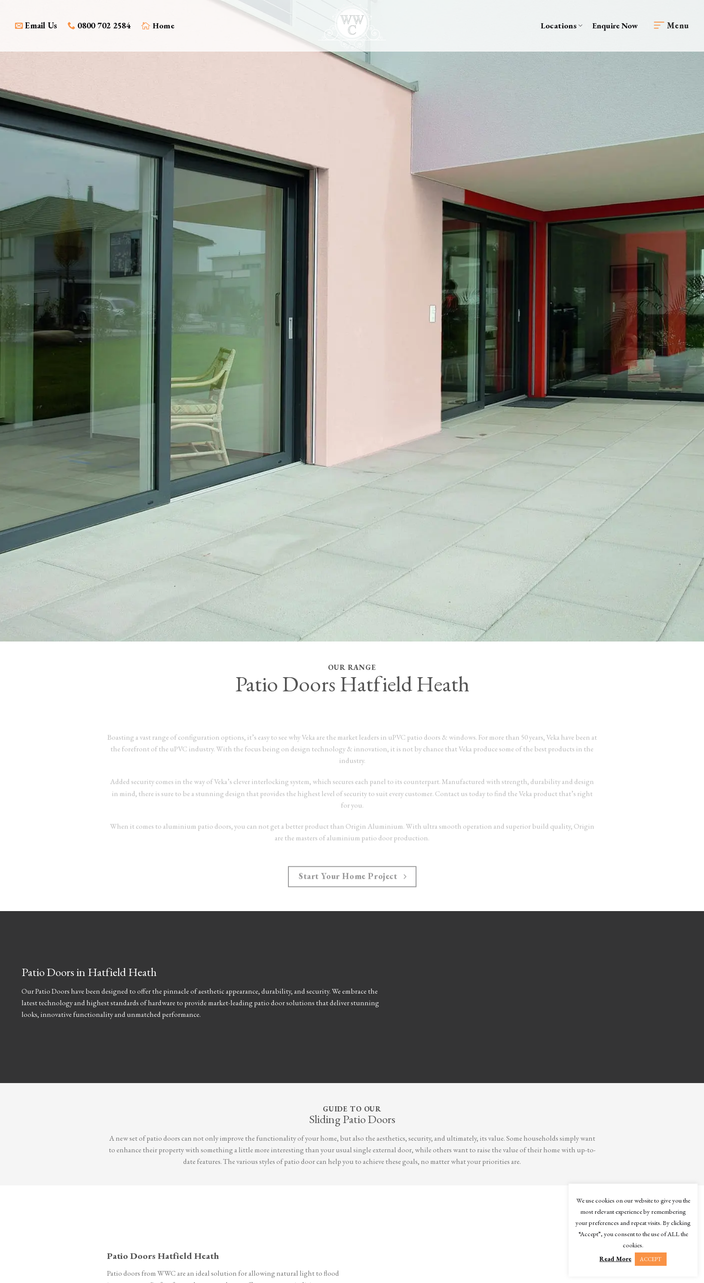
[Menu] (671, 26)
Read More (615, 1259)
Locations (562, 25)
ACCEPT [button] (650, 1259)
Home (158, 25)
